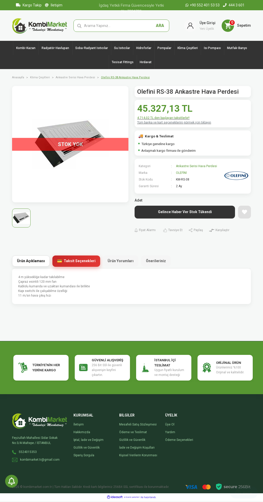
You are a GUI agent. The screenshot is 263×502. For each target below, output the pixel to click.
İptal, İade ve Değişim (88, 441)
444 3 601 (234, 5)
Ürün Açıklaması (31, 262)
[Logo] (39, 26)
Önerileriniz (156, 262)
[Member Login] (199, 26)
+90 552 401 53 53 (202, 5)
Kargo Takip (29, 5)
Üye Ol (169, 426)
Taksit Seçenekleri (80, 262)
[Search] (121, 26)
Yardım (170, 433)
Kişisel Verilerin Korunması (138, 456)
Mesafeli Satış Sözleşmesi (138, 426)
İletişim (53, 5)
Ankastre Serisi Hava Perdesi (196, 167)
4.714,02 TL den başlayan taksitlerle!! (163, 119)
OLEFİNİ (181, 174)
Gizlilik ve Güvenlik (86, 449)
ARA (160, 26)
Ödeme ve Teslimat (133, 433)
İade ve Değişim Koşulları (137, 449)
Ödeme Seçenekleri (179, 441)
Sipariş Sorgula (83, 456)
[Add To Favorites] (244, 213)
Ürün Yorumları (121, 262)
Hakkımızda (81, 433)
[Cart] (236, 26)
